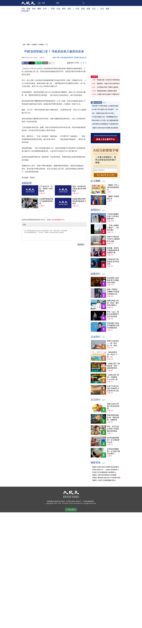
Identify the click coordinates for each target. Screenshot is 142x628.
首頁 (24, 44)
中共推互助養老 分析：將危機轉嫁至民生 (105, 117)
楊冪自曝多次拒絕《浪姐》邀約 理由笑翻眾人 (113, 303)
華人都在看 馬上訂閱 (105, 175)
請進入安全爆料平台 (105, 139)
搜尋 (83, 3)
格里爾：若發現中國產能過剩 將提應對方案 (113, 250)
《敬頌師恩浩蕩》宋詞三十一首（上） (113, 354)
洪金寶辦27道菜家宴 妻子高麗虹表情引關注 (113, 280)
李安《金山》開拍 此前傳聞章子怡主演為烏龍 (113, 314)
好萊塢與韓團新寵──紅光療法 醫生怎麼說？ (113, 451)
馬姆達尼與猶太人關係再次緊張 (107, 91)
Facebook (25, 63)
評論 (58, 8)
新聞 (28, 44)
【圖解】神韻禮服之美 (113, 197)
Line (38, 63)
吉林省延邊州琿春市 (66, 57)
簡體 (43, 3)
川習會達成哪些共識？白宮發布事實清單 (113, 216)
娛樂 (88, 8)
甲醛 (57, 57)
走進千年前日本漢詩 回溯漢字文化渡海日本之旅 (113, 388)
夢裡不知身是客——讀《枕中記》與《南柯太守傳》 (113, 343)
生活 (102, 8)
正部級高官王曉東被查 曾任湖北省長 (113, 261)
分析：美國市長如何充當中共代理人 (103, 113)
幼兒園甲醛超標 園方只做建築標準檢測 (46, 201)
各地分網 (25, 12)
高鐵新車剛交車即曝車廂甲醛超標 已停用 (79, 201)
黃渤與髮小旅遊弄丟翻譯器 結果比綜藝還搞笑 (113, 325)
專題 (64, 8)
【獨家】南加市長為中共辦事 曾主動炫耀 (105, 128)
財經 (83, 8)
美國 (28, 8)
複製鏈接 (45, 63)
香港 (34, 8)
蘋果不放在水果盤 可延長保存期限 (113, 406)
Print (52, 63)
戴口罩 (84, 57)
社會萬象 (41, 44)
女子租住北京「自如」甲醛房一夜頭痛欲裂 (46, 188)
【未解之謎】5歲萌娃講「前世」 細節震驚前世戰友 (113, 366)
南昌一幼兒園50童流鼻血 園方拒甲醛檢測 (79, 188)
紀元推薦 (98, 102)
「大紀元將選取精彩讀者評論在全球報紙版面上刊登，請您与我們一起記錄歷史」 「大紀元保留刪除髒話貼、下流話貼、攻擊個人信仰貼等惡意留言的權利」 (54, 235)
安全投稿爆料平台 (58, 220)
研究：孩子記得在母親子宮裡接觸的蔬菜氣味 (113, 429)
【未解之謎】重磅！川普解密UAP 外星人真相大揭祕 (113, 377)
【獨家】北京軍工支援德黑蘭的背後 (103, 480)
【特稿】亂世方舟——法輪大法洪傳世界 (104, 469)
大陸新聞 (34, 44)
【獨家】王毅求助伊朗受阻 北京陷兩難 (104, 475)
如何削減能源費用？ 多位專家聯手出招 (113, 440)
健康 (107, 8)
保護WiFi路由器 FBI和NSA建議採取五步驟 (113, 239)
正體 (39, 3)
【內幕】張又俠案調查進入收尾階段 (103, 472)
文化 (94, 8)
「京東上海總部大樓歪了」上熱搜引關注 (113, 227)
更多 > (105, 102)
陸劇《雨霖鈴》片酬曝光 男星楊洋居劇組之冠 (113, 291)
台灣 (44, 8)
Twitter (31, 63)
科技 (77, 8)
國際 (39, 8)
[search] (70, 3)
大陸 (23, 8)
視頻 (69, 8)
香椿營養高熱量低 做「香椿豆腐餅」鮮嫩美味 (113, 417)
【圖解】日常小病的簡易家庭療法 (113, 187)
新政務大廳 (78, 57)
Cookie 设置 (71, 509)
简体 (72, 63)
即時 (53, 8)
